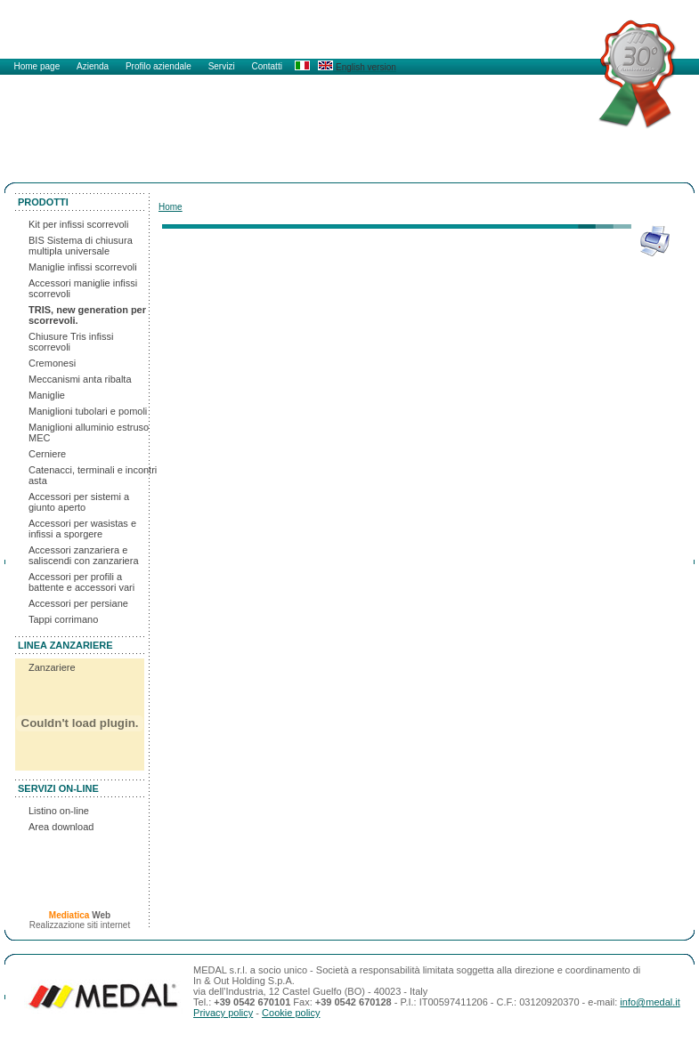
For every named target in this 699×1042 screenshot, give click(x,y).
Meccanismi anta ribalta (80, 379)
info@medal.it (649, 1002)
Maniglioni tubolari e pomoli (87, 411)
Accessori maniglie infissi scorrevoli (82, 288)
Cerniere (47, 453)
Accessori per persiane (78, 603)
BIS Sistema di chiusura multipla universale (80, 245)
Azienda (94, 66)
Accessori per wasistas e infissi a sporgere (82, 528)
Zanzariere (52, 667)
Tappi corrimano (63, 619)
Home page (38, 66)
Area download (60, 826)
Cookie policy (291, 1012)
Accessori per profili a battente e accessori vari (81, 582)
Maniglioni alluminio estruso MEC (88, 432)
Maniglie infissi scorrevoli (82, 267)
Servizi (223, 66)
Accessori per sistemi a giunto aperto (78, 502)
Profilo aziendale (160, 66)
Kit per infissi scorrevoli (78, 224)
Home (170, 207)
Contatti (266, 66)
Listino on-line (58, 810)
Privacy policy (223, 1012)
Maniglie (46, 395)
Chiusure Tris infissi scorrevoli (70, 341)
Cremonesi (52, 363)
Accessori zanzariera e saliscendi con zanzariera (83, 555)
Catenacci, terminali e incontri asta (92, 475)
